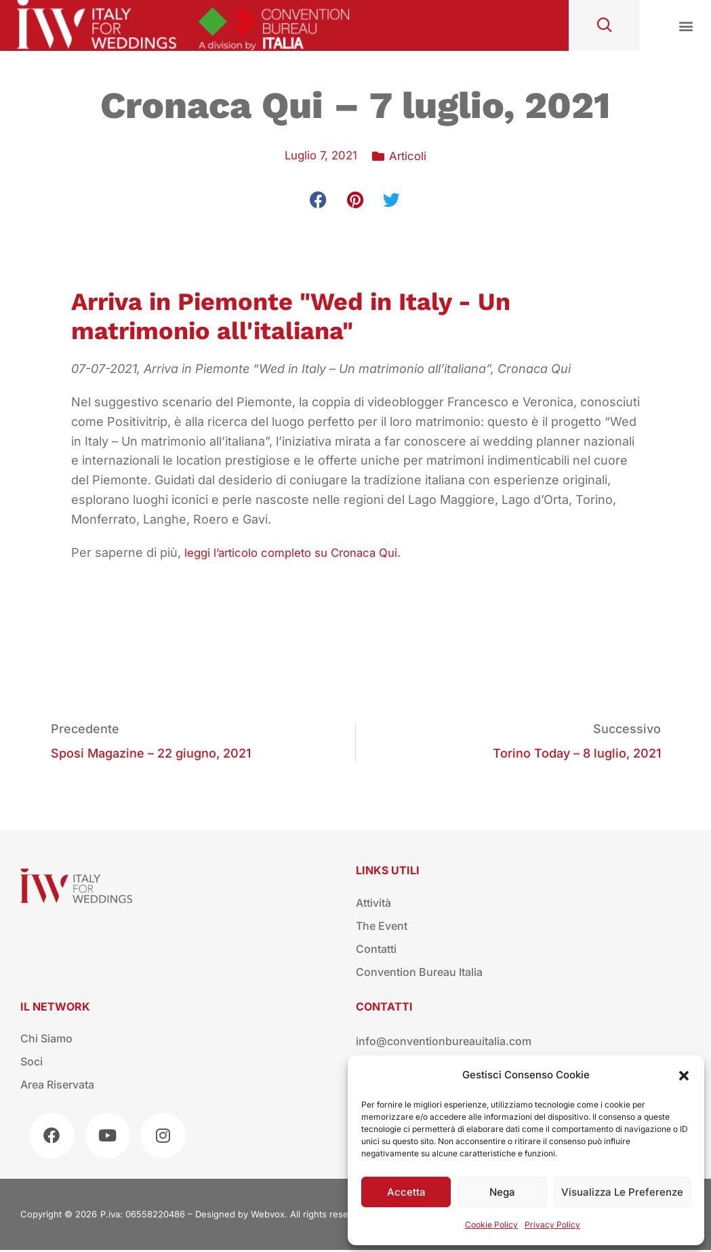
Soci (31, 1063)
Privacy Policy (552, 1224)
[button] (684, 1075)
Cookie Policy (491, 1224)
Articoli (410, 156)
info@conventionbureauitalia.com (443, 1043)
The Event (381, 928)
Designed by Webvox (240, 1216)
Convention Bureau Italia (419, 974)
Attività (373, 905)
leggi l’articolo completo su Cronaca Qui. (301, 552)
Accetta (406, 1192)
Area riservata (57, 1086)
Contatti (376, 951)
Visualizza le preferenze (622, 1192)
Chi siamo (46, 1040)
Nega (502, 1192)
